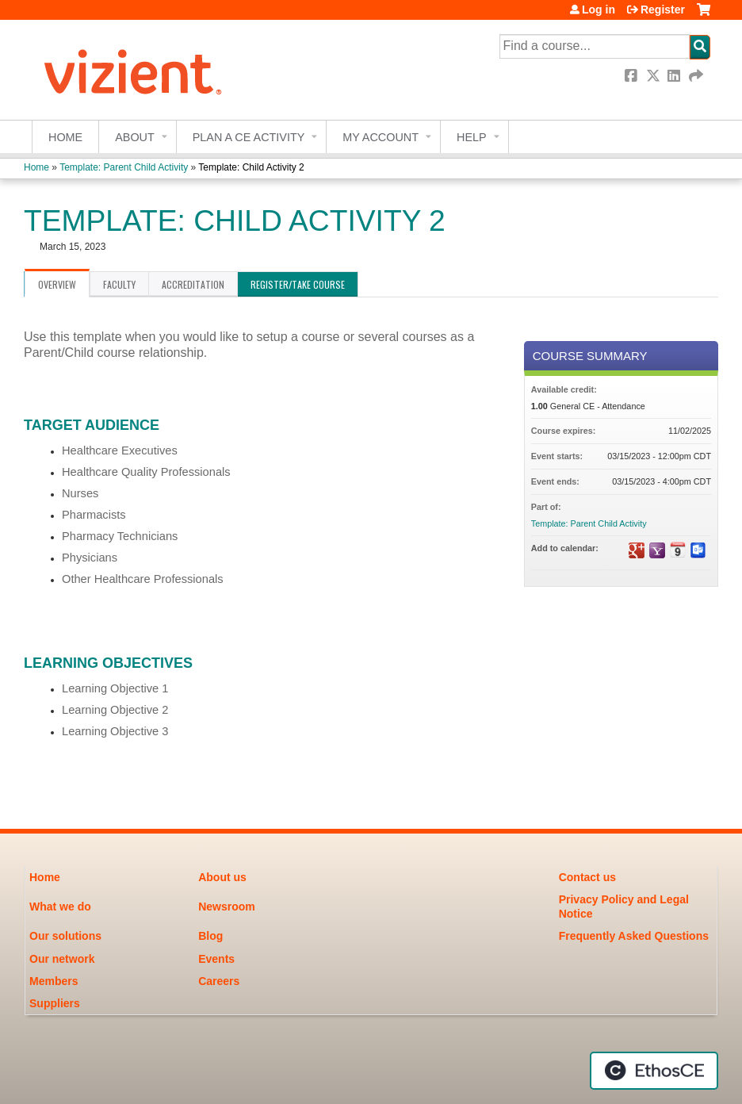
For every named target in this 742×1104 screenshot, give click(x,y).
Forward (697, 76)
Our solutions (65, 936)
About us (222, 877)
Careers (218, 981)
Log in (598, 9)
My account (380, 137)
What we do (60, 906)
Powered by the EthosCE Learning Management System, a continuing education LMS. (654, 1071)
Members (53, 981)
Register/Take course (298, 284)
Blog (210, 936)
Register (663, 9)
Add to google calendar (636, 550)
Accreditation (193, 284)
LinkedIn (675, 76)
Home (65, 137)
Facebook (633, 76)
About (135, 137)
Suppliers (54, 1003)
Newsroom (226, 906)
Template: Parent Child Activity (123, 167)
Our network (61, 959)
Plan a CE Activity (249, 137)
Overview (57, 284)
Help (472, 137)
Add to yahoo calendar (657, 550)
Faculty (119, 284)
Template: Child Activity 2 (251, 167)
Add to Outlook (698, 550)
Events (216, 959)
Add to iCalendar (678, 550)
